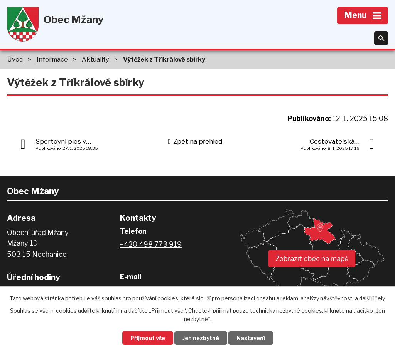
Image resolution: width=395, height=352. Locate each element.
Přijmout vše (147, 338)
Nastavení (250, 338)
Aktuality (95, 59)
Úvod (15, 59)
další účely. (372, 298)
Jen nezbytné (200, 338)
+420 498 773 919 (151, 244)
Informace (52, 59)
